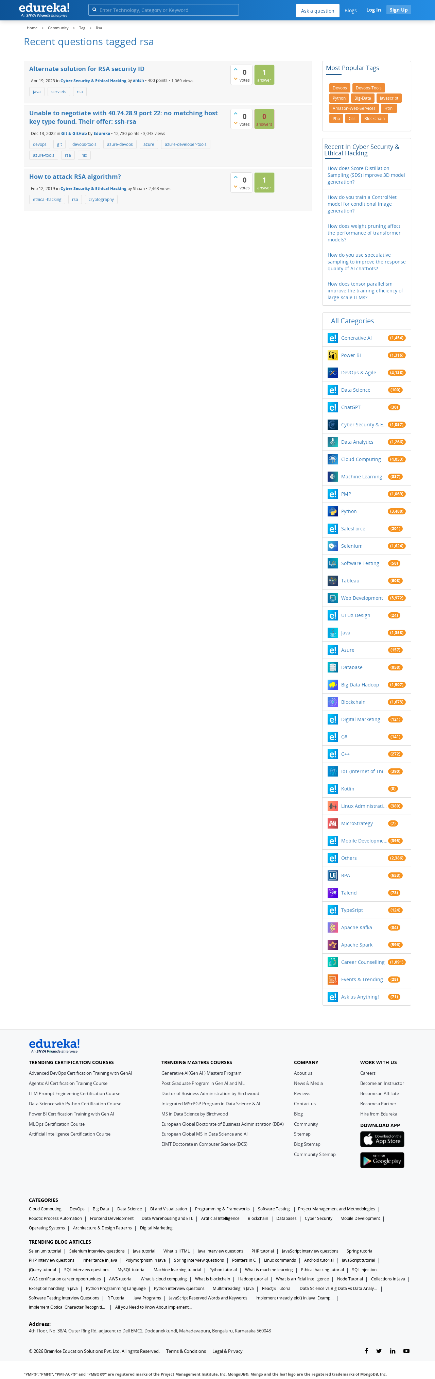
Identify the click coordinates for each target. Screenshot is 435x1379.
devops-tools (84, 144)
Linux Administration (364, 806)
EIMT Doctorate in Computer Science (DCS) (204, 1144)
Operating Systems (47, 1228)
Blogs (351, 10)
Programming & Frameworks (222, 1209)
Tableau (350, 580)
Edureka (101, 133)
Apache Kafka (356, 927)
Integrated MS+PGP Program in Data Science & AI (210, 1104)
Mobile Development (364, 840)
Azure (347, 650)
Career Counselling (363, 962)
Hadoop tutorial (253, 1279)
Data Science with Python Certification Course (75, 1104)
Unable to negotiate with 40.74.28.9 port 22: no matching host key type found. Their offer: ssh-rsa (123, 117)
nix (84, 155)
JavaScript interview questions (310, 1251)
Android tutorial (319, 1260)
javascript (389, 98)
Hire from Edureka (378, 1114)
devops (40, 144)
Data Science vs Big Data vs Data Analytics (339, 1288)
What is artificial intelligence (302, 1279)
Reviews (302, 1093)
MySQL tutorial (131, 1270)
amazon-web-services (354, 108)
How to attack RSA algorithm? (75, 176)
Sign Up (399, 9)
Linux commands (280, 1260)
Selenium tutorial (45, 1251)
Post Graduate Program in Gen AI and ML (203, 1083)
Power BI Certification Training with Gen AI (71, 1114)
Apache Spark (356, 944)
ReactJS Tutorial (277, 1288)
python (339, 98)
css (352, 118)
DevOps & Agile (358, 372)
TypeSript (352, 910)
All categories (352, 320)
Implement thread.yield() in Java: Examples (295, 1298)
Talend (349, 892)
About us (303, 1073)
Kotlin (347, 788)
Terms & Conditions (186, 1351)
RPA (345, 875)
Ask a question (317, 10)
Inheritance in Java (100, 1260)
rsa (80, 92)
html (389, 108)
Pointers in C (244, 1260)
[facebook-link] (366, 1351)
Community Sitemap (315, 1154)
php (336, 118)
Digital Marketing (360, 719)
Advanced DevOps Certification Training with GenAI (80, 1073)
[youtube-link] (406, 1351)
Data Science (355, 390)
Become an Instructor (382, 1083)
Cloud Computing (361, 459)
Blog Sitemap (307, 1144)
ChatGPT (351, 407)
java (37, 92)
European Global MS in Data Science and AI (204, 1134)
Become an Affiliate (379, 1093)
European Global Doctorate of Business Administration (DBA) (222, 1124)
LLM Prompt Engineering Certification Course (74, 1093)
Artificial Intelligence (220, 1218)
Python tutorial (223, 1270)
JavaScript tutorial (358, 1260)
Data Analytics (357, 442)
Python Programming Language (116, 1288)
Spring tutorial (360, 1251)
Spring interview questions (199, 1260)
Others (349, 858)
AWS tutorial (121, 1279)
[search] (94, 9)
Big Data (101, 1209)
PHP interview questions (51, 1260)
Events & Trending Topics (364, 979)
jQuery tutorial (42, 1270)
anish (138, 80)
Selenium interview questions (97, 1251)
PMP (346, 494)
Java (345, 632)
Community (306, 1124)
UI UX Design (355, 615)
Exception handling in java (53, 1288)
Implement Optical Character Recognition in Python (68, 1307)
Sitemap (302, 1134)
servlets (58, 92)
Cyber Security (318, 1218)
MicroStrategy (357, 823)
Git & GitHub (74, 133)
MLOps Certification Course (57, 1124)
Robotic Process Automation (55, 1218)
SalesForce (353, 528)
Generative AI (356, 338)
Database (352, 667)
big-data (362, 98)
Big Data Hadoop (360, 684)
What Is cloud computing (164, 1279)
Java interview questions (220, 1251)
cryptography (101, 199)
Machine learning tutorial (177, 1270)
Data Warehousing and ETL (167, 1218)
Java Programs (147, 1298)
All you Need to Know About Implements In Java (154, 1307)
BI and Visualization (168, 1209)
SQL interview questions (86, 1270)
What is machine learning (269, 1270)
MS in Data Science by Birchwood (194, 1114)
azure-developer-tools (186, 144)
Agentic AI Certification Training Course (68, 1083)
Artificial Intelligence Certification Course (69, 1134)
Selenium (352, 546)
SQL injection (364, 1270)
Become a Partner (378, 1104)
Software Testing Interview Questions (64, 1298)
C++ (345, 754)
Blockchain (353, 702)
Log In (373, 9)
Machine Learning (361, 476)
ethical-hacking (47, 199)
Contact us (305, 1104)
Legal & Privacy (227, 1351)
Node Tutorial (350, 1279)
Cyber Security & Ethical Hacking (93, 80)
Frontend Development (112, 1218)
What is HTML (176, 1251)
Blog (298, 1114)
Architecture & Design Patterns (102, 1228)
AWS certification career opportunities (65, 1279)
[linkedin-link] (392, 1351)
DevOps (77, 1209)
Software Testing (360, 563)
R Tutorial (116, 1298)
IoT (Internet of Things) (364, 771)
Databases (286, 1218)
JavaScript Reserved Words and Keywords (208, 1298)
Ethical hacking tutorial (322, 1270)
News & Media (308, 1083)
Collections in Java (388, 1279)
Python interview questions (179, 1288)
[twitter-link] (379, 1351)
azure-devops (120, 144)
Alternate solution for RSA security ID (86, 69)
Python (349, 511)
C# (344, 736)
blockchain (374, 118)
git (59, 144)
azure (148, 144)
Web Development (362, 598)
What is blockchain (212, 1279)
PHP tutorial (262, 1251)
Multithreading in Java (233, 1288)
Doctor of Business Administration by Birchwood (210, 1093)
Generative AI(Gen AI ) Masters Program (201, 1073)
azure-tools (43, 155)
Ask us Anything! (360, 996)
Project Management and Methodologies (336, 1209)
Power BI (351, 355)
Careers (368, 1073)
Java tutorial (144, 1251)
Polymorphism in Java (145, 1260)
